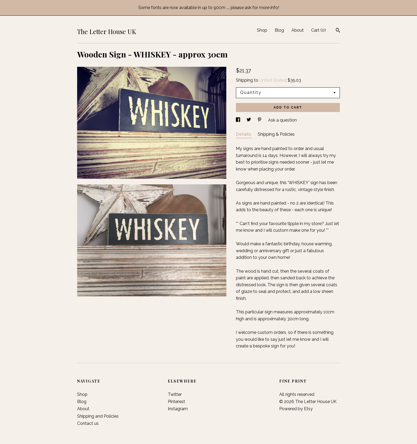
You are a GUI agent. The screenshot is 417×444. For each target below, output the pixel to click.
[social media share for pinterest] (260, 120)
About (297, 30)
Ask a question (282, 120)
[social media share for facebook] (238, 120)
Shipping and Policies (98, 416)
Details (244, 134)
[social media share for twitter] (249, 120)
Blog (279, 30)
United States (272, 80)
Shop (262, 30)
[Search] (338, 31)
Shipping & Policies (276, 134)
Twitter (175, 394)
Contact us (88, 423)
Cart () (318, 30)
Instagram (178, 408)
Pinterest (176, 401)
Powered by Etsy (296, 408)
